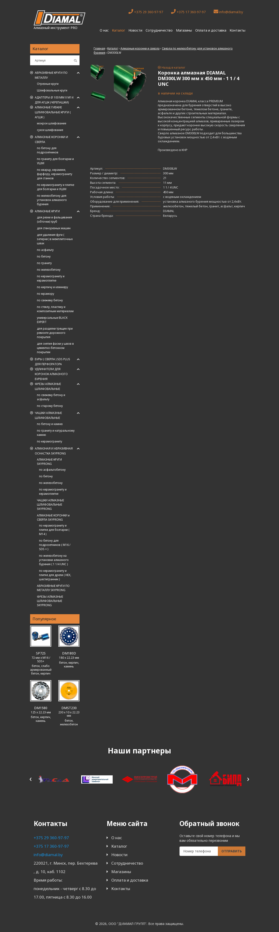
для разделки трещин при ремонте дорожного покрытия (55, 333)
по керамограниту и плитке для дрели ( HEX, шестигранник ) (55, 575)
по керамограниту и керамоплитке (50, 278)
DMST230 (69, 708)
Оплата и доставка (210, 30)
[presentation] (31, 778)
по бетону (44, 256)
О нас (104, 30)
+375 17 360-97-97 (188, 11)
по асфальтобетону (52, 470)
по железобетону (48, 270)
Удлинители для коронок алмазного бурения (51, 374)
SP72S (41, 653)
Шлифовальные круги (52, 90)
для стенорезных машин (54, 228)
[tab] (98, 72)
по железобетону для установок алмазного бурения (52, 200)
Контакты (237, 30)
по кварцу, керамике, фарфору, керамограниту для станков (54, 174)
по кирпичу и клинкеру (52, 287)
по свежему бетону (50, 300)
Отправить (231, 851)
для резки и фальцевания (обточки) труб (54, 219)
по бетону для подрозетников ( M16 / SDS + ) (54, 545)
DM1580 (40, 708)
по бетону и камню (50, 424)
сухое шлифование (50, 130)
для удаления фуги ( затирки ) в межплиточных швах (55, 239)
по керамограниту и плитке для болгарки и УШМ (55, 187)
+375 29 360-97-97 (145, 11)
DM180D (69, 653)
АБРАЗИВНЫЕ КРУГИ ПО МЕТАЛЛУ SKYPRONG (53, 588)
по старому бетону (50, 406)
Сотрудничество (159, 30)
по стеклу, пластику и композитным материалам (55, 309)
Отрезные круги (48, 84)
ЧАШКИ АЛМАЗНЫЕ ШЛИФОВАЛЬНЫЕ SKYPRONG (50, 504)
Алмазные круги (47, 211)
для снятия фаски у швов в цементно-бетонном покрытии (55, 348)
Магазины (184, 30)
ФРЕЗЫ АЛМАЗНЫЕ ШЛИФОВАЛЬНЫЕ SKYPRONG (50, 601)
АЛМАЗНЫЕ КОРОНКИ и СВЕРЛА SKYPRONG (53, 517)
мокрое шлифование (51, 123)
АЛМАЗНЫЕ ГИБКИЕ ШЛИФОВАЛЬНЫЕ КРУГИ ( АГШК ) (53, 112)
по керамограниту (49, 441)
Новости (135, 30)
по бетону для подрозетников (47, 150)
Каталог (118, 30)
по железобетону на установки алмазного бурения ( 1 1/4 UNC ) (54, 560)
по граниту (44, 263)
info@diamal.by (228, 11)
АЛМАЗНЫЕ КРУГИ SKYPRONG (49, 462)
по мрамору (45, 294)
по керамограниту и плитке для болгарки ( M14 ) (54, 529)
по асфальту (45, 250)
